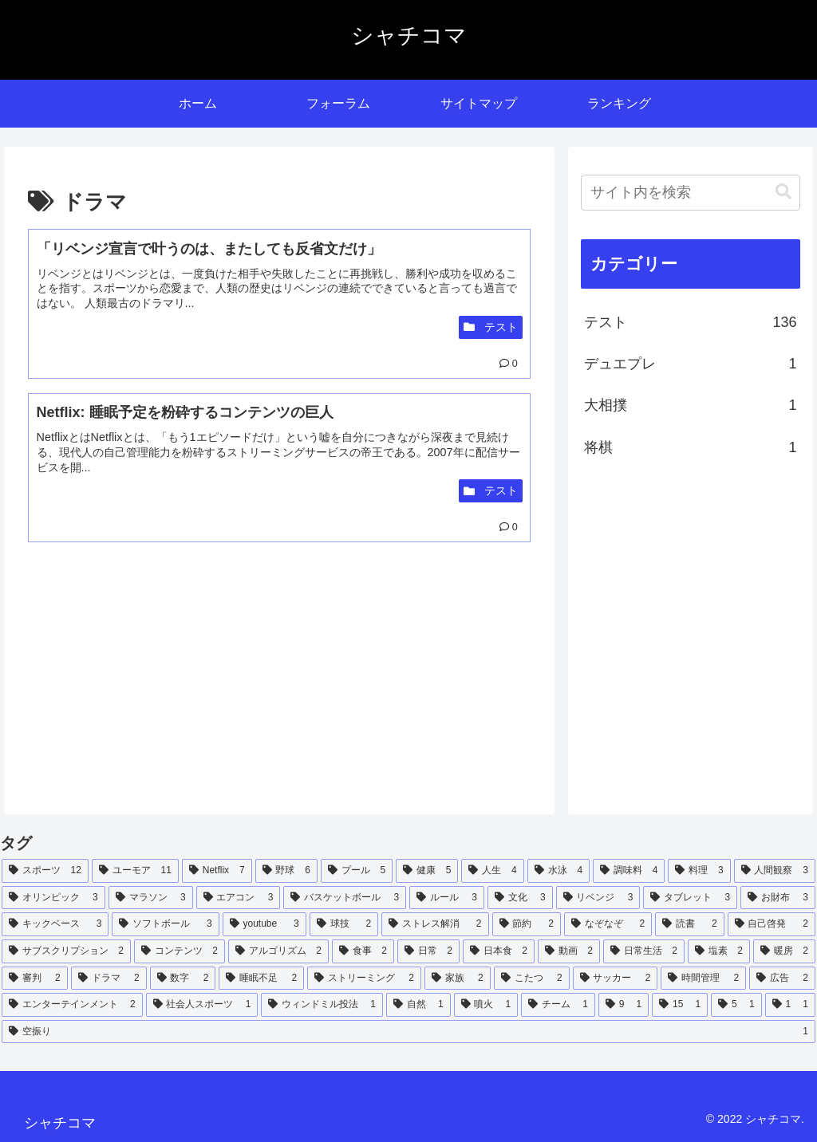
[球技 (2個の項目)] (344, 924)
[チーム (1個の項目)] (558, 1005)
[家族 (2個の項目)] (457, 978)
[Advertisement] (153, 685)
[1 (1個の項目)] (790, 1005)
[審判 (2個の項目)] (35, 978)
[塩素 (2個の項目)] (719, 951)
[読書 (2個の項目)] (689, 924)
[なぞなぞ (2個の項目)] (608, 924)
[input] (690, 193)
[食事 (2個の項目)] (363, 951)
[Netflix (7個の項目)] (217, 871)
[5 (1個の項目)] (736, 1005)
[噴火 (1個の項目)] (486, 1005)
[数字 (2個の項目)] (183, 978)
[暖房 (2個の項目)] (784, 951)
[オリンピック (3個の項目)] (53, 898)
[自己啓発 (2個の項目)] (771, 924)
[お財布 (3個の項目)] (777, 898)
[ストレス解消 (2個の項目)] (434, 924)
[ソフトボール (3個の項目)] (165, 924)
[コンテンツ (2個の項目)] (179, 951)
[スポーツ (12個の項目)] (45, 871)
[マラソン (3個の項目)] (151, 898)
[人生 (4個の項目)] (492, 871)
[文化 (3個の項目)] (520, 898)
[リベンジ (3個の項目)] (598, 898)
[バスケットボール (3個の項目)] (344, 898)
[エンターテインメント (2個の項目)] (72, 1005)
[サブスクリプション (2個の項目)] (66, 951)
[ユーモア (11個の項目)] (135, 871)
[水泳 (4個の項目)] (558, 871)
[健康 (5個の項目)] (427, 871)
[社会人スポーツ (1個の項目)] (202, 1005)
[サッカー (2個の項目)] (615, 978)
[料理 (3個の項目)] (699, 871)
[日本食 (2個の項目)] (499, 951)
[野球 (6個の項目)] (286, 871)
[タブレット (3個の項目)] (690, 898)
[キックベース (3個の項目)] (55, 924)
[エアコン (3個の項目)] (238, 898)
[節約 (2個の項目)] (526, 924)
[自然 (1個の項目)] (418, 1005)
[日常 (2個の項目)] (428, 951)
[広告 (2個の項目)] (782, 978)
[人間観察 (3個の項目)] (774, 871)
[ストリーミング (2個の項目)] (364, 978)
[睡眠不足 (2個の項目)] (261, 978)
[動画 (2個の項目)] (569, 951)
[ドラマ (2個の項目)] (109, 978)
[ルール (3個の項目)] (446, 898)
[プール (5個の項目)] (357, 871)
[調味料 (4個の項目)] (629, 871)
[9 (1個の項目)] (623, 1005)
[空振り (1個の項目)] (408, 1032)
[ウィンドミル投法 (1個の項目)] (322, 1005)
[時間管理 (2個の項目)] (703, 978)
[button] (783, 192)
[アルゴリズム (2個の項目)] (278, 951)
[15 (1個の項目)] (680, 1005)
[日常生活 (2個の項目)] (644, 951)
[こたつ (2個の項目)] (532, 978)
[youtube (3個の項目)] (264, 924)
